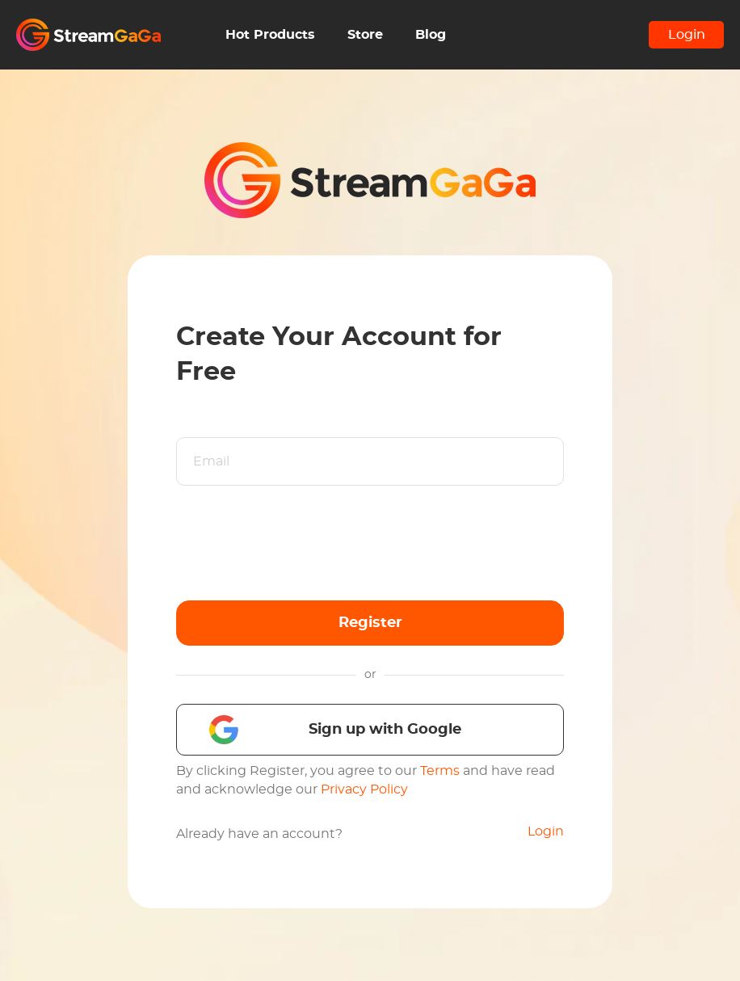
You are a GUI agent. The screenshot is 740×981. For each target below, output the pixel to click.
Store (365, 34)
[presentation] (299, 543)
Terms (440, 770)
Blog (430, 34)
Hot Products (270, 34)
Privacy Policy (364, 789)
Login (686, 34)
